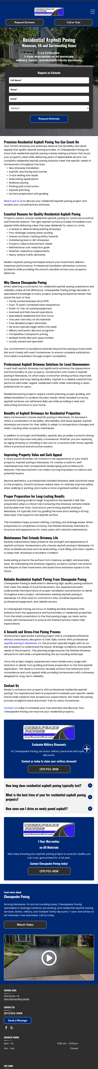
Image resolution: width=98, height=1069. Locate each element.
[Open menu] (92, 11)
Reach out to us (13, 201)
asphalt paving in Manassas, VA (22, 643)
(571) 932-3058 (13, 1013)
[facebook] (6, 1028)
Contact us (10, 708)
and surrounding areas (16, 999)
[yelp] (11, 1028)
